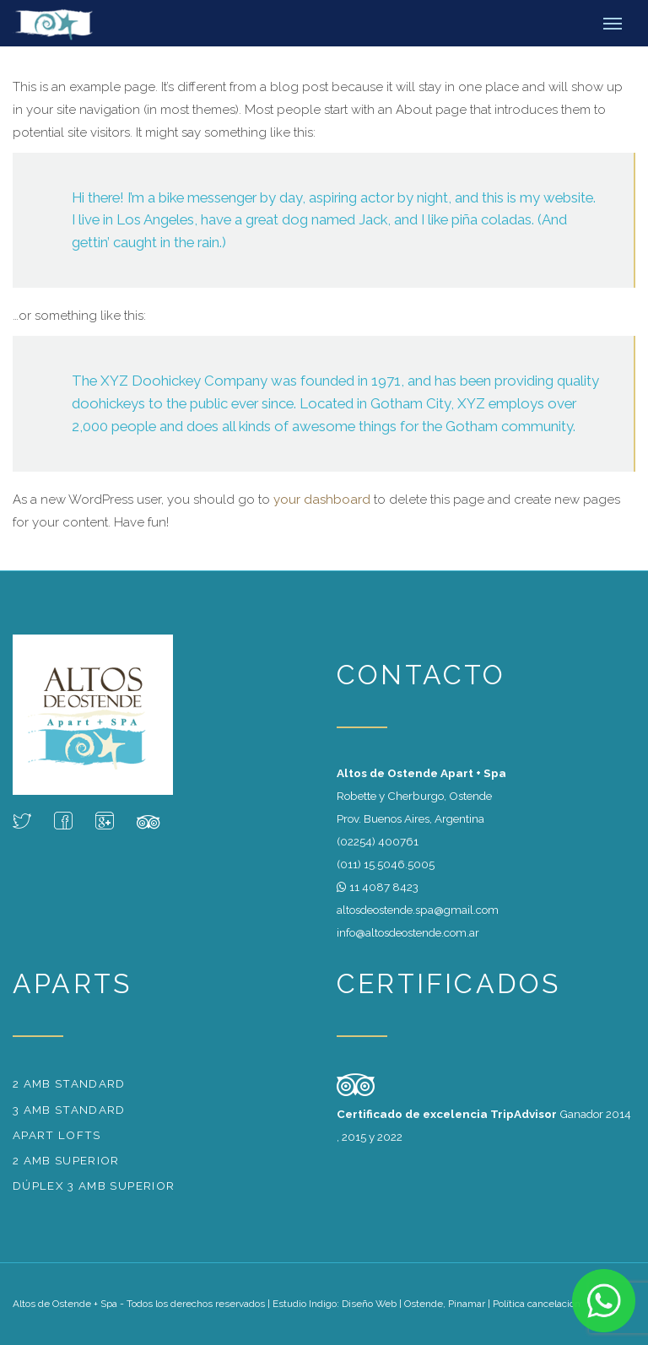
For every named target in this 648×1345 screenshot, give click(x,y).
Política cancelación (536, 1304)
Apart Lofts (57, 1135)
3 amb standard (69, 1109)
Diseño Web (369, 1304)
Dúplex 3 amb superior (94, 1185)
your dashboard (321, 499)
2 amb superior (66, 1160)
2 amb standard (69, 1083)
